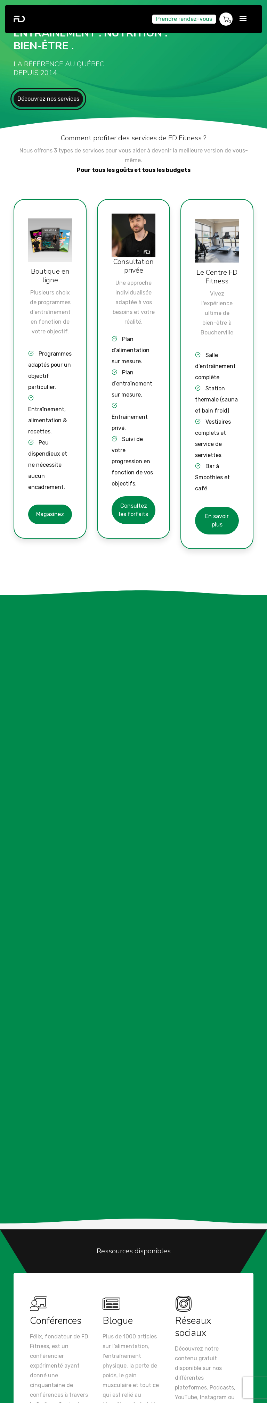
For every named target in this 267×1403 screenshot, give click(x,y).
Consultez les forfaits (133, 510)
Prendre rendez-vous (184, 19)
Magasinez (50, 514)
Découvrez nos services (48, 99)
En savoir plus (217, 520)
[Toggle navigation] (243, 19)
